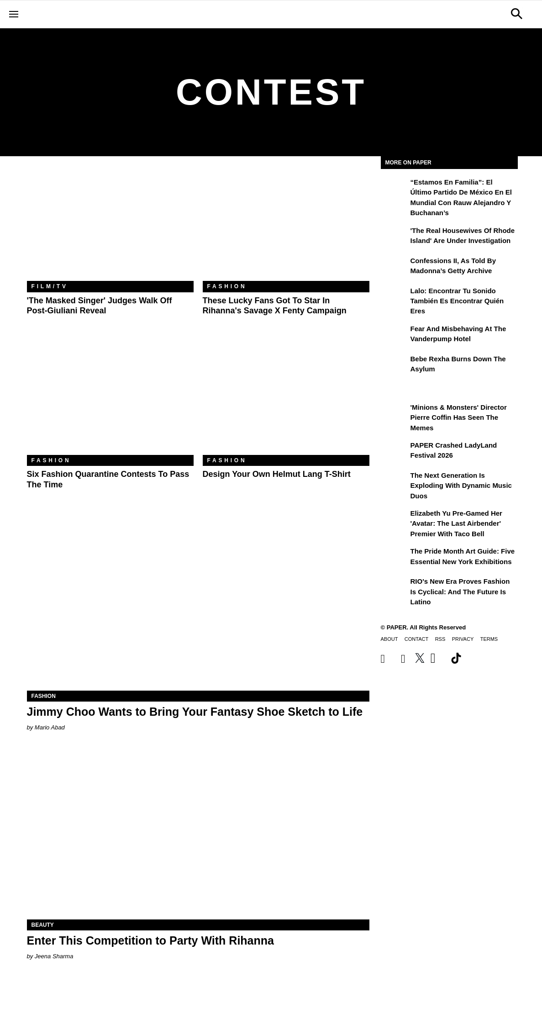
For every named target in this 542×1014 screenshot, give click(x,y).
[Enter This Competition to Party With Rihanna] (198, 833)
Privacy (463, 639)
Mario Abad (50, 727)
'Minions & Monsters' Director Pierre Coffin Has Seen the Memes (458, 417)
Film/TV (50, 286)
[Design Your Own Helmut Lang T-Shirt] (286, 399)
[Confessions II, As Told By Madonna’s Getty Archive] (394, 267)
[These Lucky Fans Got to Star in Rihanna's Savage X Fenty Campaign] (286, 225)
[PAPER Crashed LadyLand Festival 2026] (394, 451)
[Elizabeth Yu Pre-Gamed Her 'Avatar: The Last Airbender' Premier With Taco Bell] (394, 519)
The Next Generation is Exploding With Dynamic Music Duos (461, 485)
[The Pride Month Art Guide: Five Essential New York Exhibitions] (394, 557)
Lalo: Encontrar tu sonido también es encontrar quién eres (457, 301)
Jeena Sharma (54, 956)
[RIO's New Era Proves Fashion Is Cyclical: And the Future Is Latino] (394, 587)
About (389, 639)
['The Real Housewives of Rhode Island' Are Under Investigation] (394, 237)
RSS (440, 639)
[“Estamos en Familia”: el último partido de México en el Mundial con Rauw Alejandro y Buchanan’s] (394, 188)
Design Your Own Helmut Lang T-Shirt (277, 474)
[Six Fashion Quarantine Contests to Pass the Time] (110, 399)
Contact (416, 639)
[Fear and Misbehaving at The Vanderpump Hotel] (394, 335)
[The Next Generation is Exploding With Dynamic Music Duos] (394, 481)
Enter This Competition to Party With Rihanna (150, 940)
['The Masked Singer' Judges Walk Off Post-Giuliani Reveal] (110, 225)
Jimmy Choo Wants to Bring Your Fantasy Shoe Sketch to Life (195, 711)
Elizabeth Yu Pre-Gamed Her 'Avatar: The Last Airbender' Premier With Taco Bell (456, 523)
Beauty (43, 925)
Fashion (227, 286)
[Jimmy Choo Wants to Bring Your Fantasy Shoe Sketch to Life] (198, 605)
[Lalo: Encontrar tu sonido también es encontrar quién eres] (394, 297)
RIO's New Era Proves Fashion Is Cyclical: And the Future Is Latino (460, 591)
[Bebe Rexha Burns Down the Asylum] (394, 365)
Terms (489, 639)
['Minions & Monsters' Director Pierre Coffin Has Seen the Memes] (394, 413)
